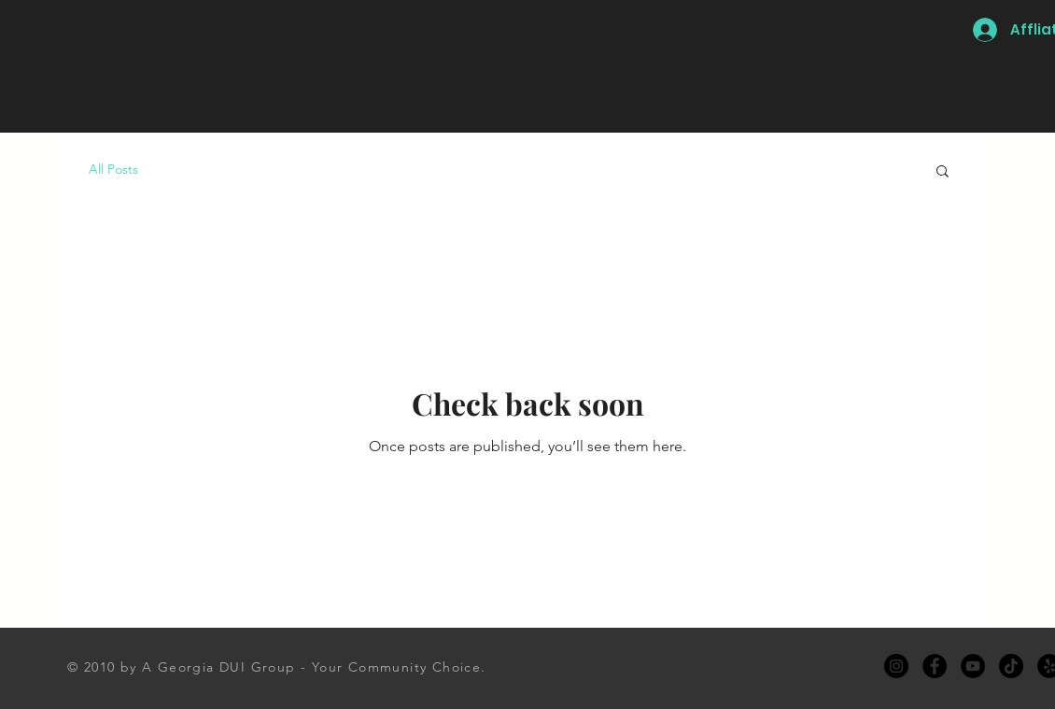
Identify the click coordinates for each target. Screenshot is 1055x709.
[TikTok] (1011, 666)
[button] (942, 172)
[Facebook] (934, 666)
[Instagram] (896, 666)
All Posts (113, 169)
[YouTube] (973, 666)
